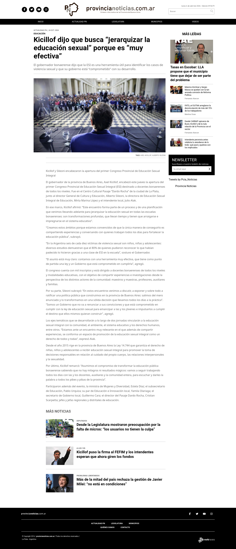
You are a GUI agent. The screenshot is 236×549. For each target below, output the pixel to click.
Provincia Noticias (185, 186)
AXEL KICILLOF (145, 155)
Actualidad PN (79, 21)
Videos (195, 21)
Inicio (40, 21)
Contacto (125, 527)
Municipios (156, 21)
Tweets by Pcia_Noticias (183, 180)
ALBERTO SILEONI (159, 155)
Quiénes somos (107, 527)
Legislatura (118, 21)
